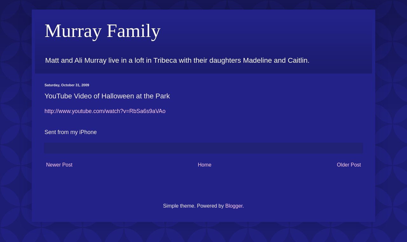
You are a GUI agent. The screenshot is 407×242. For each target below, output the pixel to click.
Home (204, 164)
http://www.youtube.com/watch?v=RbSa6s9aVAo (105, 111)
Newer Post (59, 164)
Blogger (233, 206)
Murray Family (103, 30)
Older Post (349, 164)
